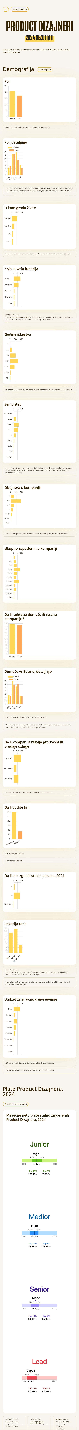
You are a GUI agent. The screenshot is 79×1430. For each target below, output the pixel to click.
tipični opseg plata (37, 1421)
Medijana (59, 1419)
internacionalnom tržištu (20, 317)
